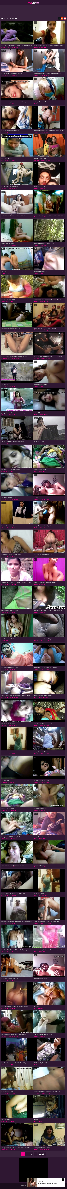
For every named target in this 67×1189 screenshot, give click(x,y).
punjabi (15, 499)
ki (12, 301)
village (13, 245)
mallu (46, 669)
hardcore (17, 358)
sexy (12, 471)
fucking (46, 499)
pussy (46, 132)
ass (44, 838)
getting (46, 75)
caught (45, 951)
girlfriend (14, 838)
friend (14, 584)
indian (10, 47)
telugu (46, 725)
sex (13, 104)
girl (41, 47)
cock (14, 895)
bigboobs (47, 1149)
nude (46, 414)
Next (41, 1154)
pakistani (41, 1008)
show (46, 217)
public (14, 132)
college (46, 301)
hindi (46, 527)
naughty (46, 330)
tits (45, 47)
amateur (4, 47)
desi (16, 47)
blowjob (14, 75)
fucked (45, 471)
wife (12, 1121)
